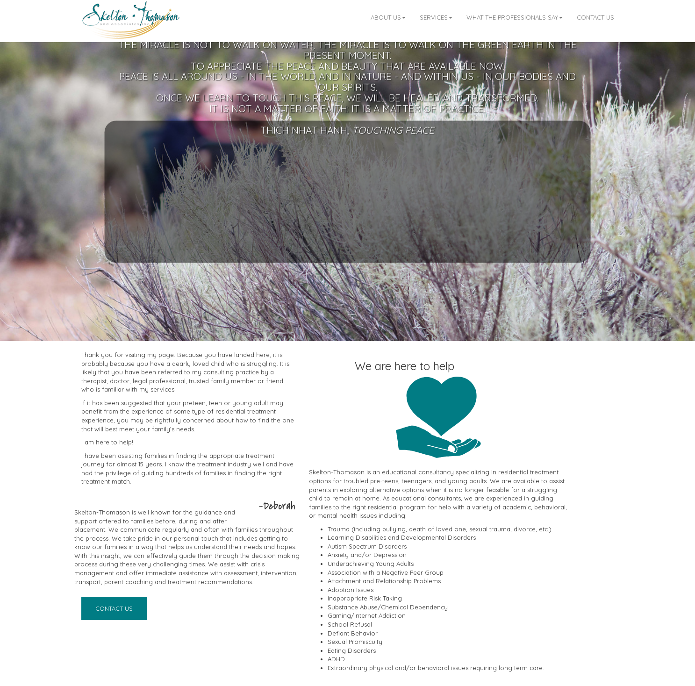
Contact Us (595, 17)
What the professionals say (514, 17)
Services (436, 17)
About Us (388, 17)
